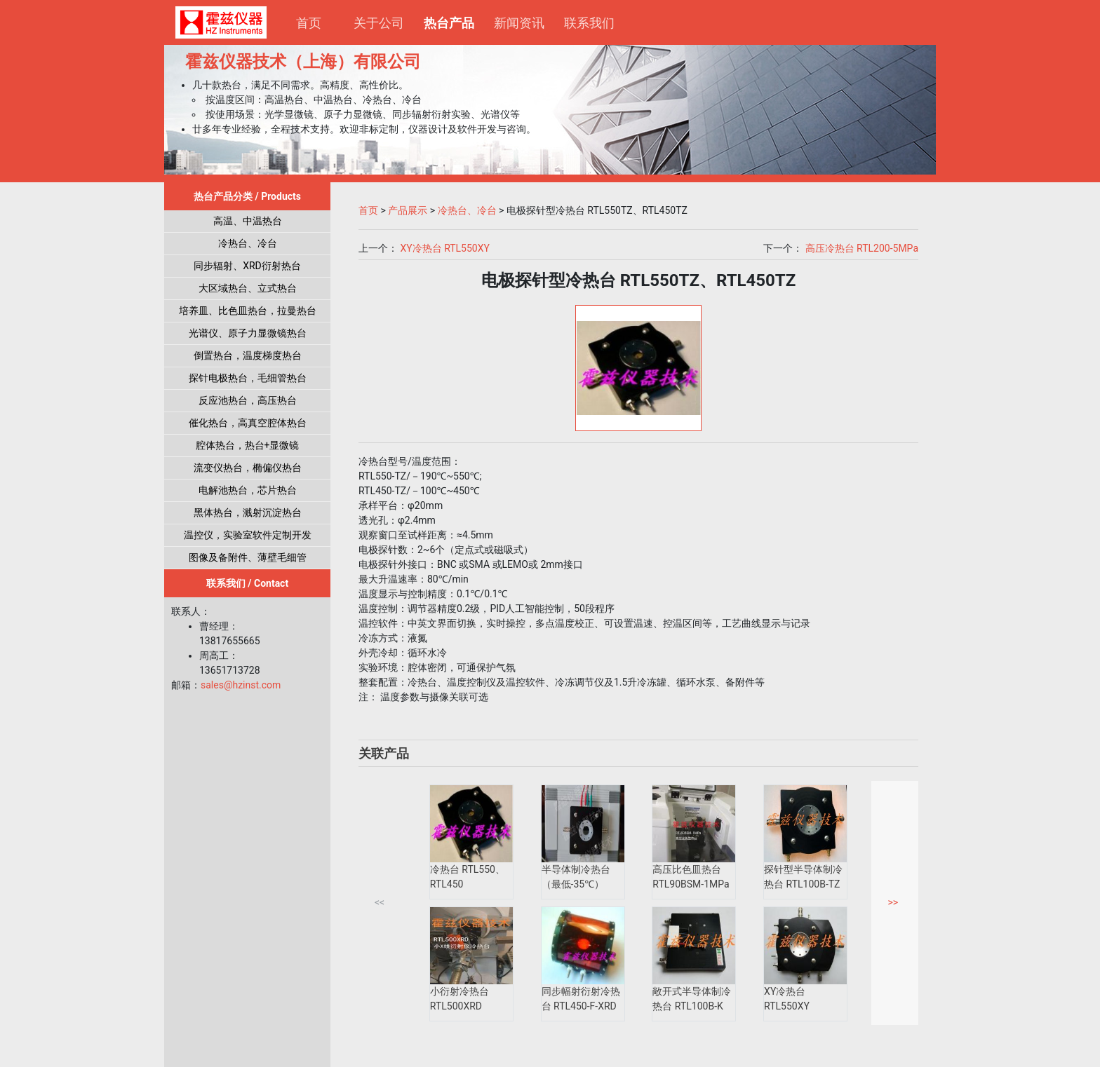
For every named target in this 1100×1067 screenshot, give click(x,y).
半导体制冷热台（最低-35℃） (576, 877)
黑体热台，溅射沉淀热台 (248, 512)
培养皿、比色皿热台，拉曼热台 (247, 310)
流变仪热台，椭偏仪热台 (248, 467)
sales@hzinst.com (241, 685)
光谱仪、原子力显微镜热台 (248, 333)
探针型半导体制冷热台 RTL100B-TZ (803, 877)
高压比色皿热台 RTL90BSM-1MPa (690, 877)
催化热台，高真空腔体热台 (248, 422)
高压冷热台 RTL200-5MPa (861, 248)
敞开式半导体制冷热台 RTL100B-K (691, 999)
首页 (308, 22)
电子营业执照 (681, 1053)
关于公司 (379, 22)
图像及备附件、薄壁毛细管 (248, 557)
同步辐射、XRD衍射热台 (247, 265)
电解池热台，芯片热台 (248, 490)
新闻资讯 (519, 22)
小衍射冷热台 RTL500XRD (459, 999)
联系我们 (589, 22)
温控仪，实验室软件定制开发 (247, 535)
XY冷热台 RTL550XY (444, 248)
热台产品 (454, 21)
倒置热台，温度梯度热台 (248, 355)
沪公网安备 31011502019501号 (560, 1053)
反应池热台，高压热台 (248, 400)
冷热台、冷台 (247, 243)
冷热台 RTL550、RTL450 (467, 877)
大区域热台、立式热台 (248, 288)
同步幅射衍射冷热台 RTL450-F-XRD (581, 999)
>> (892, 902)
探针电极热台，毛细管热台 (248, 377)
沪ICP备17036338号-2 (428, 1053)
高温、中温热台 (247, 220)
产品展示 (407, 210)
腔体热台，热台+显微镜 (248, 445)
